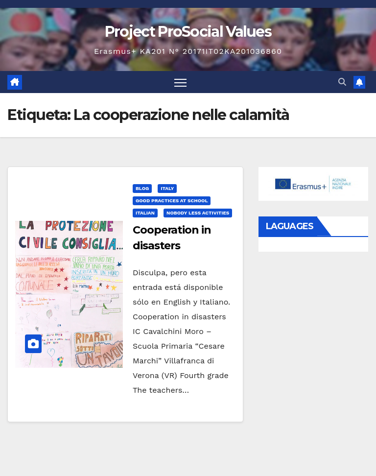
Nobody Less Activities (197, 212)
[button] (342, 82)
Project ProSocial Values (188, 32)
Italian (145, 212)
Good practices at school (172, 200)
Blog (142, 188)
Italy (167, 188)
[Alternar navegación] (180, 82)
